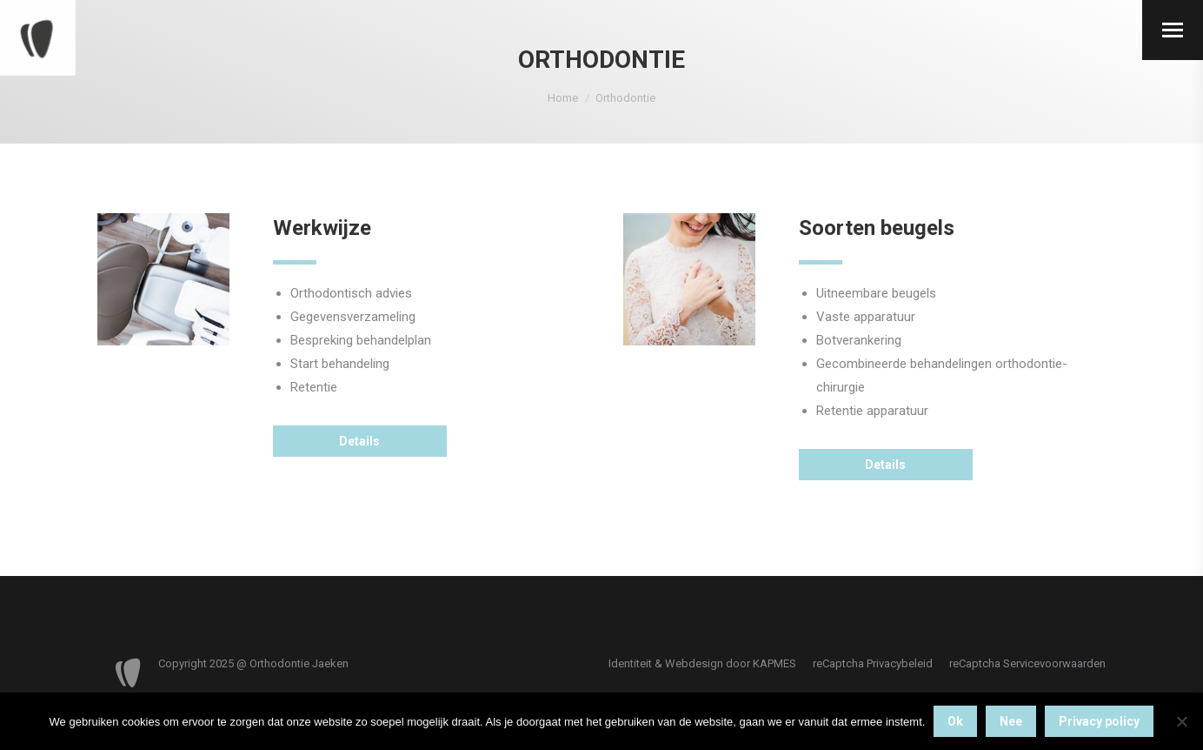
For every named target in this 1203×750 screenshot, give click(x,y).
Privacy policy (1099, 721)
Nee (1011, 721)
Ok (955, 721)
